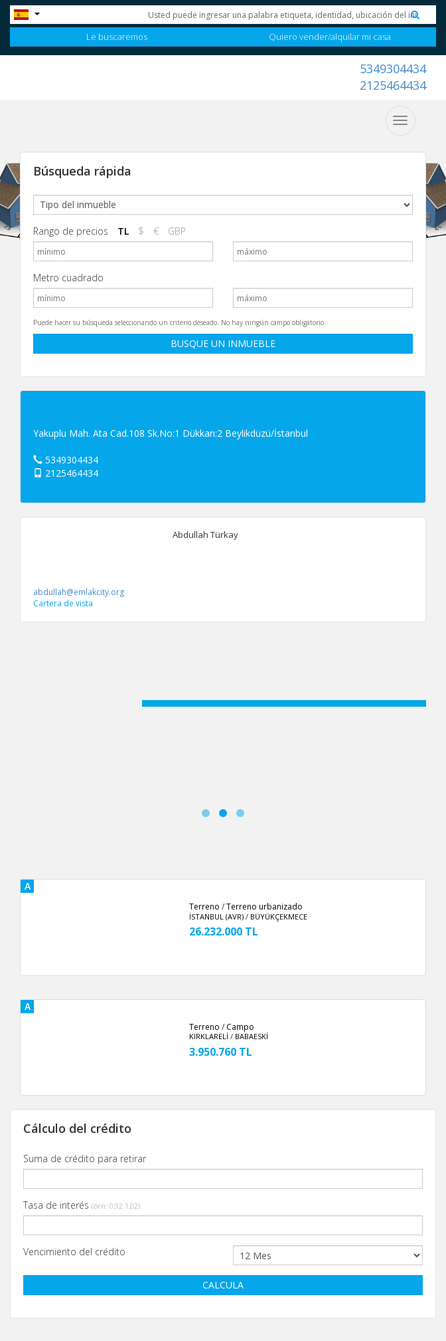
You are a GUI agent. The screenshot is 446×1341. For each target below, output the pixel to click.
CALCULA (223, 1285)
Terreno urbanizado (264, 906)
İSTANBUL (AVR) (216, 916)
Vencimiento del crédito (74, 1251)
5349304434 (393, 68)
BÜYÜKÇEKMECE (278, 916)
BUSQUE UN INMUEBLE (223, 343)
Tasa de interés (81, 1205)
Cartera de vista (63, 603)
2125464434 (393, 85)
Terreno (204, 906)
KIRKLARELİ (208, 1036)
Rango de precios (70, 231)
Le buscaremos (116, 37)
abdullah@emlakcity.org (78, 592)
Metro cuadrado (68, 277)
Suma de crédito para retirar (84, 1158)
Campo (240, 1027)
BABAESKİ (251, 1036)
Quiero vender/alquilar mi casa (330, 37)
